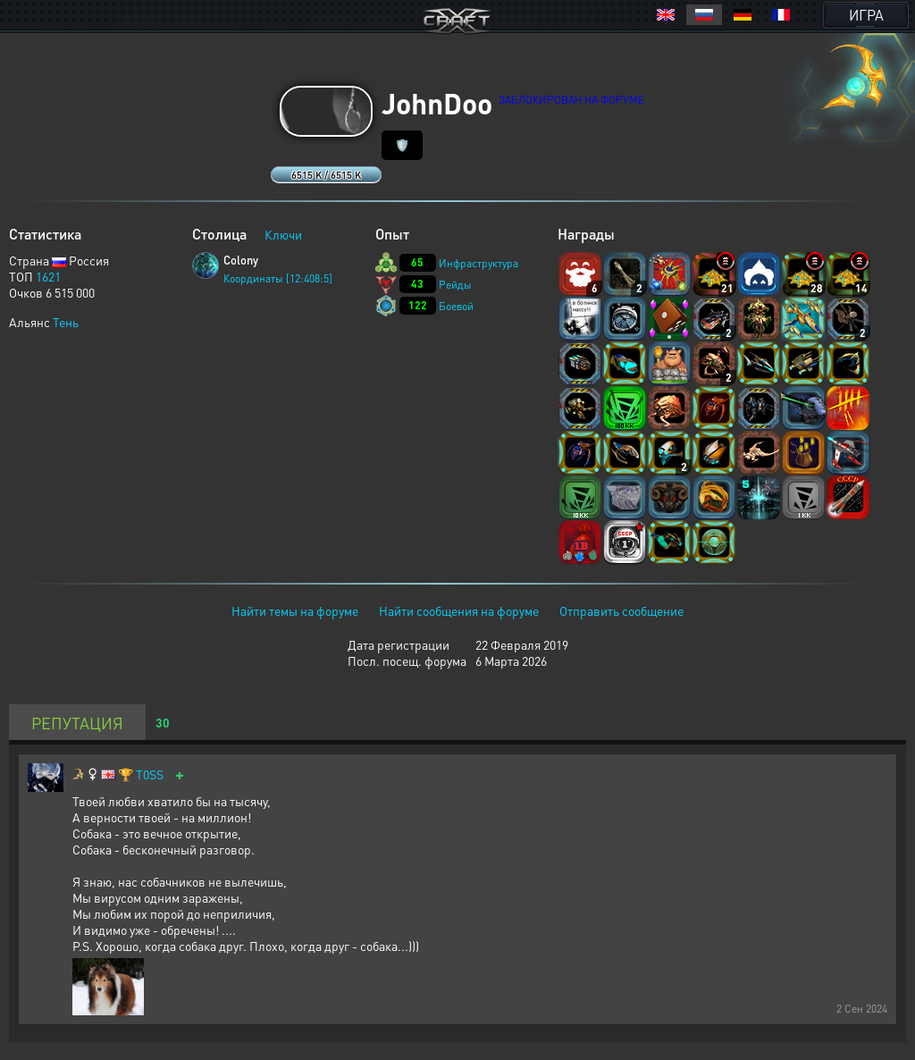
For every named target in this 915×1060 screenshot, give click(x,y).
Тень (66, 322)
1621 (48, 276)
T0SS (150, 774)
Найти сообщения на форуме (459, 610)
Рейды (455, 284)
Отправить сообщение (621, 610)
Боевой (456, 306)
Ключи (283, 234)
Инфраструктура (478, 263)
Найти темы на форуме (294, 610)
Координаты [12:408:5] (277, 278)
